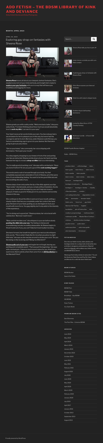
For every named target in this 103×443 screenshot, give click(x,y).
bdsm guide (69, 169)
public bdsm (81, 224)
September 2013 (69, 416)
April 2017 (67, 405)
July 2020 (67, 375)
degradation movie (88, 195)
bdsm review (69, 177)
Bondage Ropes (87, 184)
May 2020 (67, 383)
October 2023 (68, 356)
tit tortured (82, 231)
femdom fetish (85, 198)
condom (81, 191)
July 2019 (67, 401)
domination (74, 198)
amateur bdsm (70, 166)
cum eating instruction (72, 195)
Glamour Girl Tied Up (72, 206)
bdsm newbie (69, 173)
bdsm (91, 166)
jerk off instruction (81, 209)
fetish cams (69, 202)
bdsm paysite (81, 173)
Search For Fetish (69, 276)
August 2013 (68, 420)
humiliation (68, 209)
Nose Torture (68, 303)
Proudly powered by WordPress (15, 438)
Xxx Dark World (69, 307)
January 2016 (68, 409)
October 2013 (68, 412)
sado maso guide (84, 227)
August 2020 (68, 371)
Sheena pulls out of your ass (17, 245)
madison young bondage (73, 213)
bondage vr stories (81, 188)
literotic (73, 248)
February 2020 (69, 394)
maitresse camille (71, 216)
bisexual (68, 180)
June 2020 (67, 379)
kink (90, 209)
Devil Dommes (69, 318)
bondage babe (77, 180)
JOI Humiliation (49, 252)
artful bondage (82, 166)
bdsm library (79, 169)
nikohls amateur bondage (82, 220)
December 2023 (69, 353)
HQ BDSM (67, 299)
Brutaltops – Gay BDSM (71, 295)
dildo (66, 198)
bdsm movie (90, 169)
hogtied (83, 206)
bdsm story (90, 177)
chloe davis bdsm (71, 191)
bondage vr (69, 188)
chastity (92, 188)
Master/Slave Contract (86, 216)
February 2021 (69, 368)
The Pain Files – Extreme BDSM (74, 322)
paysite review (70, 224)
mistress (68, 220)
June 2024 (67, 334)
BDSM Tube (68, 292)
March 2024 (68, 345)
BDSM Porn (68, 288)
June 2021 (67, 360)
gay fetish (88, 202)
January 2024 (68, 349)
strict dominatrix (70, 231)
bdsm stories (80, 177)
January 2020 (68, 398)
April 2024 (67, 341)
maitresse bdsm (89, 213)
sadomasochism (70, 227)
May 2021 (67, 364)
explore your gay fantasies (16, 85)
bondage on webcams (72, 184)
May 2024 (67, 338)
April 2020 (67, 386)
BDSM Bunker (69, 272)
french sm (79, 202)
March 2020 (68, 390)
